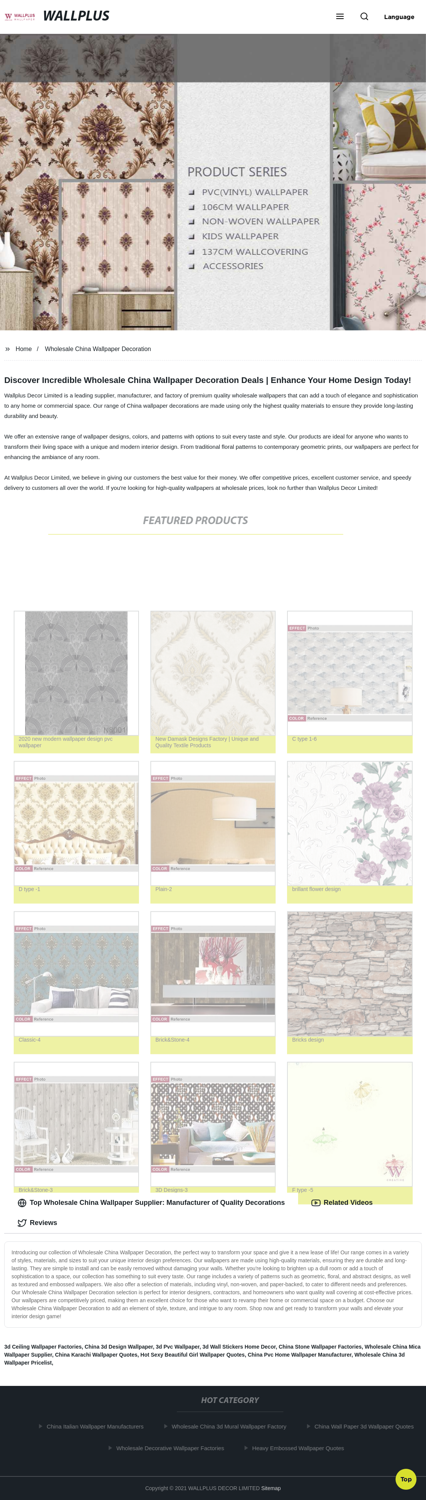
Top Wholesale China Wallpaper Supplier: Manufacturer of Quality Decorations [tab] (151, 1203)
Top (406, 1479)
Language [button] (399, 16)
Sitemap (271, 1488)
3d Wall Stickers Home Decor (239, 1347)
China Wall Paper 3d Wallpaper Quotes (366, 1426)
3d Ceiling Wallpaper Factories (42, 1347)
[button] (340, 17)
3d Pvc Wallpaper (177, 1347)
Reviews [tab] (37, 1223)
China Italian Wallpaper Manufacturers (97, 1426)
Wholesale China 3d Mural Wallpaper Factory (231, 1426)
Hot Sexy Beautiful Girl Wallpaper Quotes (192, 1355)
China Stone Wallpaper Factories (320, 1347)
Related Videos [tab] (342, 1203)
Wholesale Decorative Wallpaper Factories (173, 1448)
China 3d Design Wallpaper (119, 1347)
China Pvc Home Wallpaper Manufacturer (300, 1355)
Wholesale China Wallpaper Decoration (98, 349)
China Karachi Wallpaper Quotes (96, 1355)
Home (24, 349)
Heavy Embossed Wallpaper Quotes (300, 1448)
